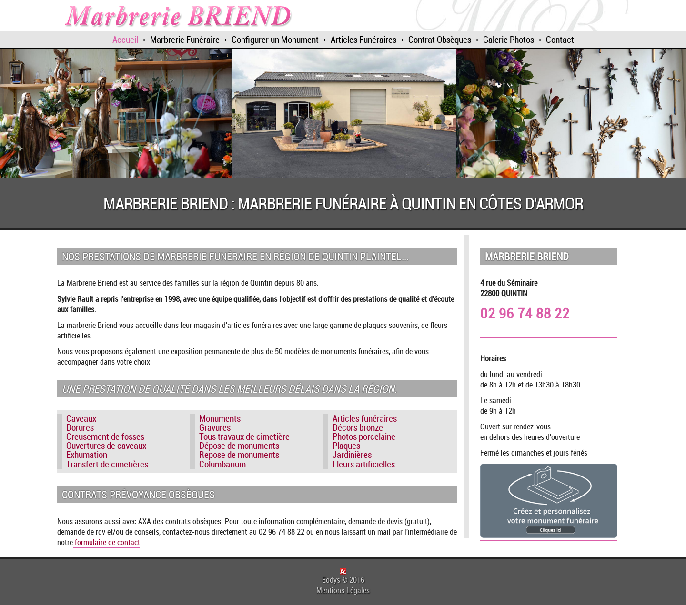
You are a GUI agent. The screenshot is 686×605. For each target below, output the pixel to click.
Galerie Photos (508, 39)
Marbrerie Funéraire (185, 39)
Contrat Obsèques (439, 39)
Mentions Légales (343, 590)
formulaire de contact (106, 542)
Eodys (331, 580)
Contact (560, 39)
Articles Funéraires (363, 39)
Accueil (125, 39)
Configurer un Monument (275, 39)
